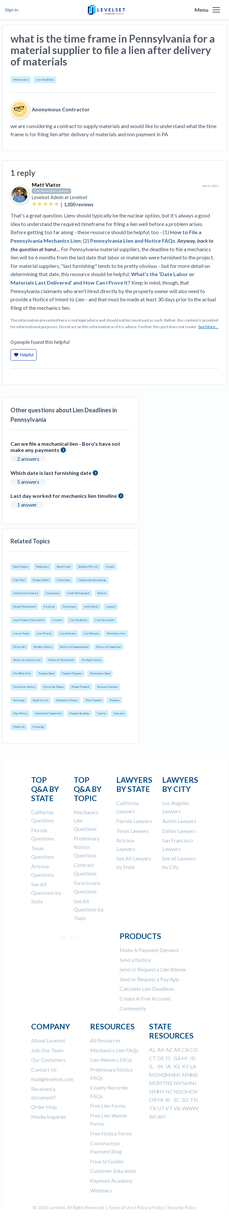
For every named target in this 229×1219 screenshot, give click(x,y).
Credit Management (78, 593)
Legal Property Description (28, 620)
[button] (216, 10)
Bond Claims (63, 566)
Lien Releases (68, 633)
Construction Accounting (92, 580)
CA (185, 1049)
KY (185, 1066)
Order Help (44, 1107)
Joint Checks (91, 606)
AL (152, 1049)
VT (169, 1108)
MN (186, 1075)
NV (177, 1083)
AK (160, 1049)
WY (161, 1117)
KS (177, 1066)
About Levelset (48, 1040)
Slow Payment (94, 700)
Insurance (119, 713)
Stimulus (114, 700)
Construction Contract (25, 593)
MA (169, 1075)
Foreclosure (69, 606)
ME (153, 1075)
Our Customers (48, 1060)
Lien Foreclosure (104, 620)
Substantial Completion (48, 713)
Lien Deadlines (44, 79)
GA (177, 1058)
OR (153, 1100)
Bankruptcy (42, 566)
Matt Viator (46, 184)
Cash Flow (19, 580)
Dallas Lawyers (179, 831)
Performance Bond (100, 673)
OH (186, 1091)
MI (177, 1075)
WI (152, 1117)
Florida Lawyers (134, 821)
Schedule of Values (67, 700)
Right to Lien (40, 700)
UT (161, 1108)
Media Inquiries (48, 1117)
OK (194, 1091)
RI (167, 1100)
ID (193, 1058)
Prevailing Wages (53, 686)
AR (177, 1049)
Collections (63, 580)
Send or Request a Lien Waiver (153, 969)
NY (161, 1091)
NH (186, 1083)
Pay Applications (91, 660)
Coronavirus (52, 593)
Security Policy (182, 1207)
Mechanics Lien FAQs (114, 1050)
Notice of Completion (108, 646)
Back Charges (20, 566)
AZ (168, 1049)
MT (161, 1083)
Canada (110, 566)
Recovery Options (107, 686)
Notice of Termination (61, 660)
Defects (101, 593)
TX (152, 1108)
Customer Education (113, 1171)
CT (152, 1058)
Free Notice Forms (111, 1133)
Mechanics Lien (116, 633)
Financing (38, 726)
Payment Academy (79, 713)
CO (194, 1049)
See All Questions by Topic (89, 909)
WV (194, 1108)
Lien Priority (44, 633)
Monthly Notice (42, 646)
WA (186, 1108)
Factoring (49, 606)
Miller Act (19, 646)
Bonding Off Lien (88, 566)
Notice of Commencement (74, 646)
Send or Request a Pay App (149, 979)
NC (169, 1091)
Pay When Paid (21, 673)
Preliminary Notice (24, 686)
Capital (101, 713)
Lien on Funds (21, 633)
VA (177, 1108)
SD (185, 1100)
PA (160, 1100)
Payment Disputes (72, 673)
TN (194, 1100)
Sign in (11, 9)
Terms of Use (120, 1207)
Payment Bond (46, 673)
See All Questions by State (46, 892)
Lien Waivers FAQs (111, 1060)
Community (133, 1008)
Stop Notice (20, 713)
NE (169, 1083)
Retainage (19, 700)
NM (154, 1091)
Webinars (101, 1190)
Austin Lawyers (179, 821)
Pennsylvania (20, 79)
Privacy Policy (150, 1207)
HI (185, 1058)
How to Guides (107, 1161)
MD (161, 1075)
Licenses (57, 620)
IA (168, 1066)
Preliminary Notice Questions (87, 846)
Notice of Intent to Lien (27, 660)
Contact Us (44, 1069)
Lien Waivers (91, 633)
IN (160, 1066)
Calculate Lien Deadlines (147, 988)
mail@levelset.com (52, 1079)
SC (177, 1100)
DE (160, 1058)
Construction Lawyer (51, 191)
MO (154, 1083)
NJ (193, 1083)
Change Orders (41, 580)
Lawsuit (110, 606)
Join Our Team (47, 1050)
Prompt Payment (80, 686)
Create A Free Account (145, 998)
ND (178, 1091)
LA (193, 1066)
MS (194, 1075)
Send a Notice (135, 960)
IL (151, 1066)
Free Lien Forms (107, 1105)
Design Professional (24, 606)
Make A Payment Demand (149, 950)
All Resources (105, 1040)
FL (168, 1058)
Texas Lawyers (132, 831)
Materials (19, 726)
